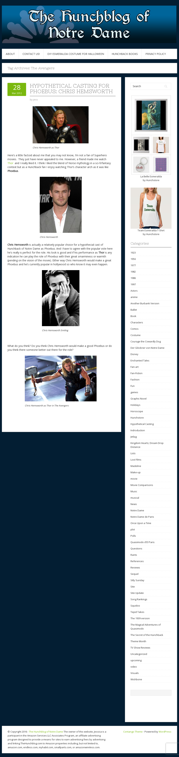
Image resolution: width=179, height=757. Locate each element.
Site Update (137, 593)
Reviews (135, 567)
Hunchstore (152, 180)
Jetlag (134, 436)
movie (134, 478)
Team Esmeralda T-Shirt (151, 230)
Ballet (134, 309)
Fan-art (135, 367)
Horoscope (137, 411)
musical (135, 497)
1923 (133, 252)
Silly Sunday (137, 580)
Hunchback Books (125, 54)
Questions (136, 548)
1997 (133, 284)
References (137, 561)
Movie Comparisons (142, 485)
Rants (134, 555)
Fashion (135, 379)
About (10, 54)
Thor (10, 163)
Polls (133, 535)
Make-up (136, 472)
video (134, 666)
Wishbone (136, 679)
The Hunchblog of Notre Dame (46, 731)
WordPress (165, 731)
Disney (134, 354)
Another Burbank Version (145, 303)
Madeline (136, 466)
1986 (133, 278)
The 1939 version (140, 618)
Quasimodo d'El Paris (143, 542)
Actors (134, 290)
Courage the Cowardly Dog (146, 341)
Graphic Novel (139, 398)
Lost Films (136, 459)
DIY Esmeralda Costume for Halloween (75, 54)
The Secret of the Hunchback (147, 635)
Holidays (135, 405)
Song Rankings (139, 599)
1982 (133, 271)
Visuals (135, 673)
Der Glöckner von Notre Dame (147, 347)
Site (133, 586)
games (134, 392)
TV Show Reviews (140, 647)
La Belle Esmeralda (151, 176)
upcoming (136, 660)
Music (134, 491)
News (134, 504)
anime (134, 297)
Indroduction (138, 430)
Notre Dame (137, 510)
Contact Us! (31, 54)
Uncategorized (139, 654)
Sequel (135, 574)
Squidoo (135, 605)
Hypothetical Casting (142, 424)
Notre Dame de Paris (142, 516)
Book (133, 316)
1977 (133, 265)
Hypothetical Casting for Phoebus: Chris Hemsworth (71, 88)
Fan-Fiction (136, 373)
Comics (135, 328)
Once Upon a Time (141, 523)
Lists (133, 453)
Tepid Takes (137, 612)
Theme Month (138, 641)
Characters (137, 322)
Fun (133, 386)
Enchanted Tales (140, 360)
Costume (136, 335)
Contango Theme (133, 731)
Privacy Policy (155, 54)
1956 (133, 259)
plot (133, 529)
